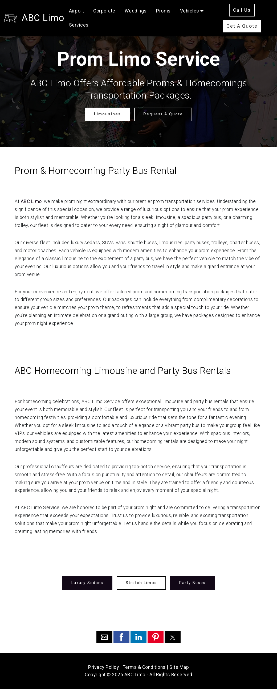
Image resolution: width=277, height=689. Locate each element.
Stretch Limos (141, 583)
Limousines (107, 114)
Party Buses (192, 583)
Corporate (104, 11)
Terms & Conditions (144, 667)
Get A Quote (242, 26)
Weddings (136, 11)
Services (79, 25)
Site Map (179, 667)
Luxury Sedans (87, 583)
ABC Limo (43, 17)
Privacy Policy (103, 667)
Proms (163, 11)
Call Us (242, 10)
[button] (104, 637)
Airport (76, 11)
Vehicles (189, 11)
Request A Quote (163, 114)
